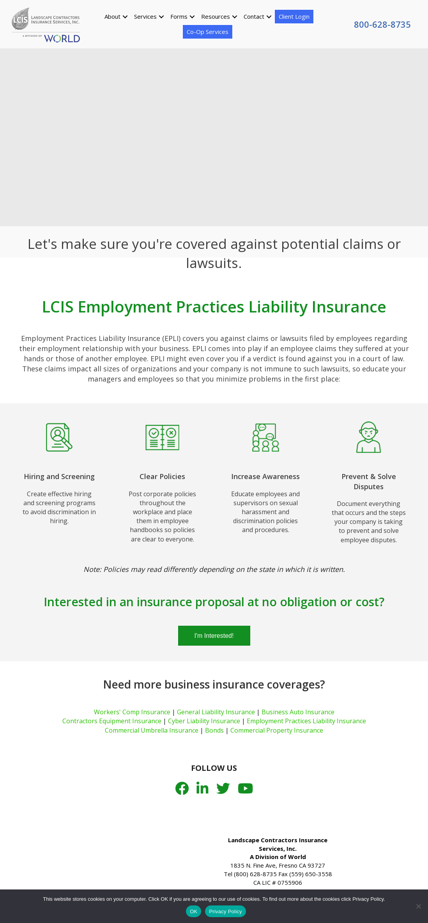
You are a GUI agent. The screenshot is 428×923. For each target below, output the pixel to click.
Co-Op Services (207, 31)
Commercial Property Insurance (276, 730)
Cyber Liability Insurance (204, 721)
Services (145, 16)
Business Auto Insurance (298, 712)
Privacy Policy (225, 911)
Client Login (293, 16)
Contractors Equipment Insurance (111, 721)
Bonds (214, 730)
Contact (253, 16)
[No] (418, 906)
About (112, 16)
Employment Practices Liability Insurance (306, 721)
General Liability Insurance (216, 712)
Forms (178, 16)
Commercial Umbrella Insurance (151, 730)
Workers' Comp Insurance (132, 712)
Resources (215, 16)
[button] (124, 16)
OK (193, 911)
